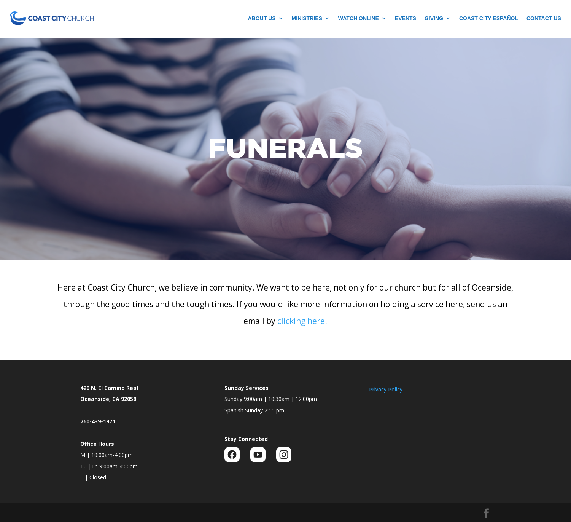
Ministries (307, 18)
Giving (434, 18)
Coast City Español (488, 18)
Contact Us (543, 18)
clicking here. (302, 321)
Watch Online (358, 18)
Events (405, 18)
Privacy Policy (385, 389)
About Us (262, 18)
